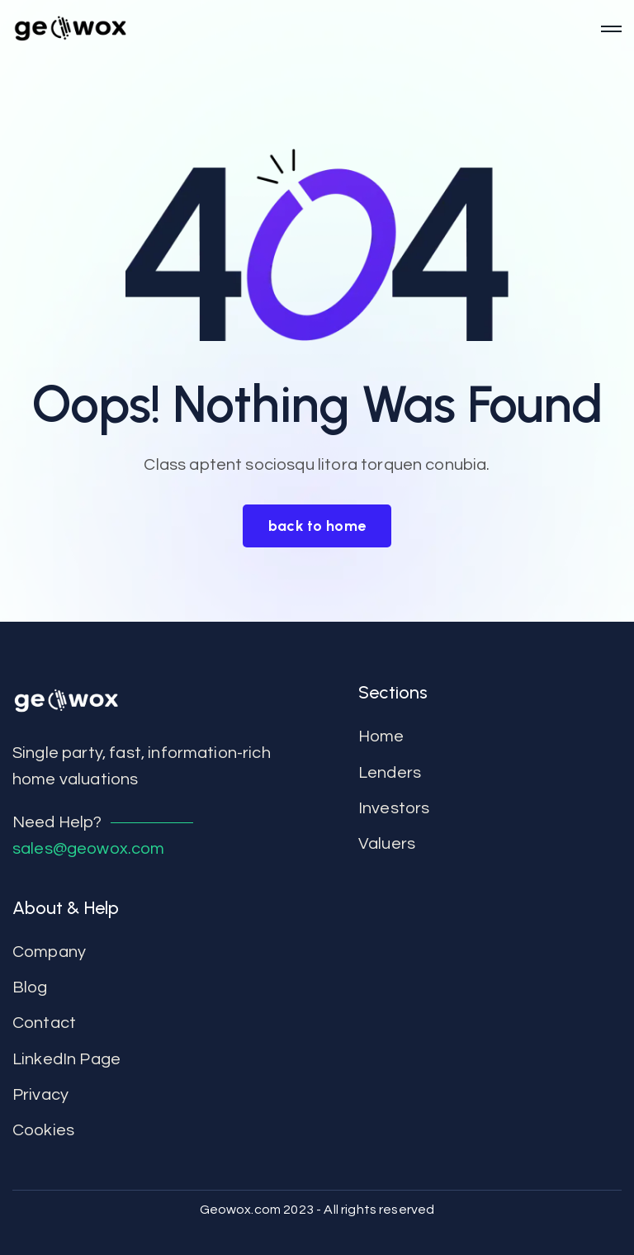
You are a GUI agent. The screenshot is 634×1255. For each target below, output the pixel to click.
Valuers (386, 844)
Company (49, 952)
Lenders (389, 773)
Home (381, 736)
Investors (393, 808)
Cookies (43, 1130)
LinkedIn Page (66, 1059)
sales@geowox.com (88, 849)
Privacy (40, 1095)
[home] (300, 28)
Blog (30, 987)
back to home (317, 526)
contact (44, 1023)
